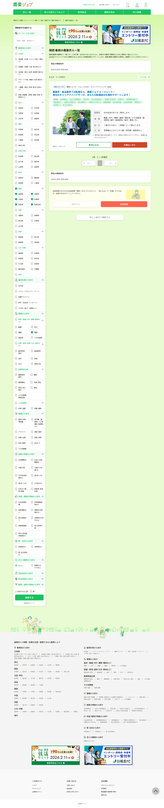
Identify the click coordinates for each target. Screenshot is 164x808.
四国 (16, 702)
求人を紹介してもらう (54, 12)
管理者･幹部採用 (110, 99)
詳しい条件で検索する (100, 217)
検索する (29, 597)
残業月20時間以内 (70, 102)
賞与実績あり (82, 102)
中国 (16, 695)
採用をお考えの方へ (73, 791)
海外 (16, 715)
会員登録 (124, 204)
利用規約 (104, 788)
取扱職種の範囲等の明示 (108, 791)
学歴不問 (86, 99)
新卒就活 (82, 12)
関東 (16, 668)
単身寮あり (137, 102)
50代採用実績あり (96, 99)
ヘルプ (34, 785)
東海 (16, 682)
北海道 (17, 651)
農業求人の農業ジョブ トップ (22, 20)
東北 (16, 662)
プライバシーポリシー (108, 785)
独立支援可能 (117, 102)
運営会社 (104, 795)
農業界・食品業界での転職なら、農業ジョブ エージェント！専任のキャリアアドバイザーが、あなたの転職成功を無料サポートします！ (92, 93)
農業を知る (109, 12)
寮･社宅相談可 (67, 105)
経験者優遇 (106, 102)
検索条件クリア (29, 603)
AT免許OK (121, 99)
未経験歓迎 (63, 99)
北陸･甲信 (18, 675)
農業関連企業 (89, 676)
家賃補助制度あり (131, 99)
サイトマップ (36, 788)
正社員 (56, 99)
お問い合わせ (71, 785)
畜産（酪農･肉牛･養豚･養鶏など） (51, 20)
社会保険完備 (128, 102)
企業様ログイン (37, 791)
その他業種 (88, 684)
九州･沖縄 (18, 708)
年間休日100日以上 (95, 102)
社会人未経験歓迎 (75, 99)
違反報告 (69, 788)
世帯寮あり (57, 105)
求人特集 (137, 12)
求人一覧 (27, 12)
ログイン (76, 204)
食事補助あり (58, 102)
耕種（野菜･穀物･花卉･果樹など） (98, 669)
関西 (36, 20)
